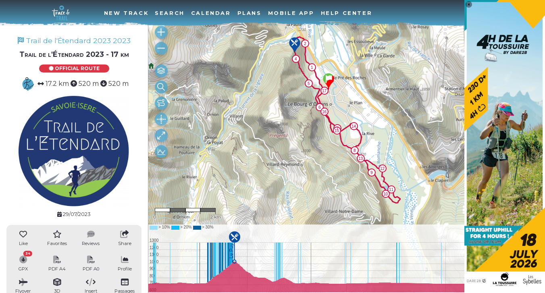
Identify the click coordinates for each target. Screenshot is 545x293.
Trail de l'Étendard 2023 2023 (74, 40)
